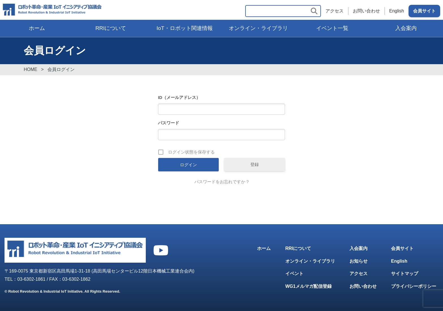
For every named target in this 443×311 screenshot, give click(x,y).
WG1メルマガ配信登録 (308, 286)
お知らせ (358, 261)
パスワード (168, 122)
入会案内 (406, 28)
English (396, 10)
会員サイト (424, 10)
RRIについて (110, 28)
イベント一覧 (332, 28)
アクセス (334, 10)
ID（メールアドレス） (179, 97)
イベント (294, 273)
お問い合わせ (366, 10)
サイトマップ (404, 273)
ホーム (37, 28)
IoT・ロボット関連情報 (184, 28)
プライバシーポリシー (413, 286)
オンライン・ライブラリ (258, 28)
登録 (254, 164)
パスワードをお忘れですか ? (221, 181)
